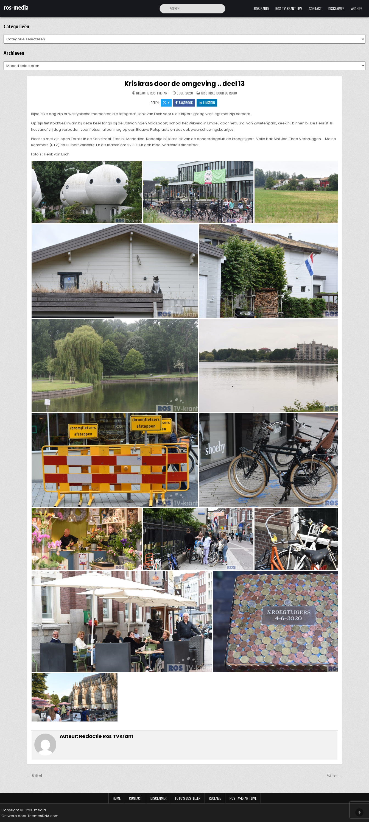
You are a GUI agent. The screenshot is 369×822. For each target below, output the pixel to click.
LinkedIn (207, 102)
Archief (356, 8)
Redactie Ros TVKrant (152, 93)
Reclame (215, 798)
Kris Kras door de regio (219, 93)
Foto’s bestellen (187, 798)
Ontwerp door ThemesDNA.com (29, 815)
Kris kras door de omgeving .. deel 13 (184, 83)
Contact (315, 8)
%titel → (334, 776)
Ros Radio (261, 8)
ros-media (16, 7)
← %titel (34, 776)
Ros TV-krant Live (288, 8)
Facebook (184, 102)
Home (117, 798)
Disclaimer (336, 8)
